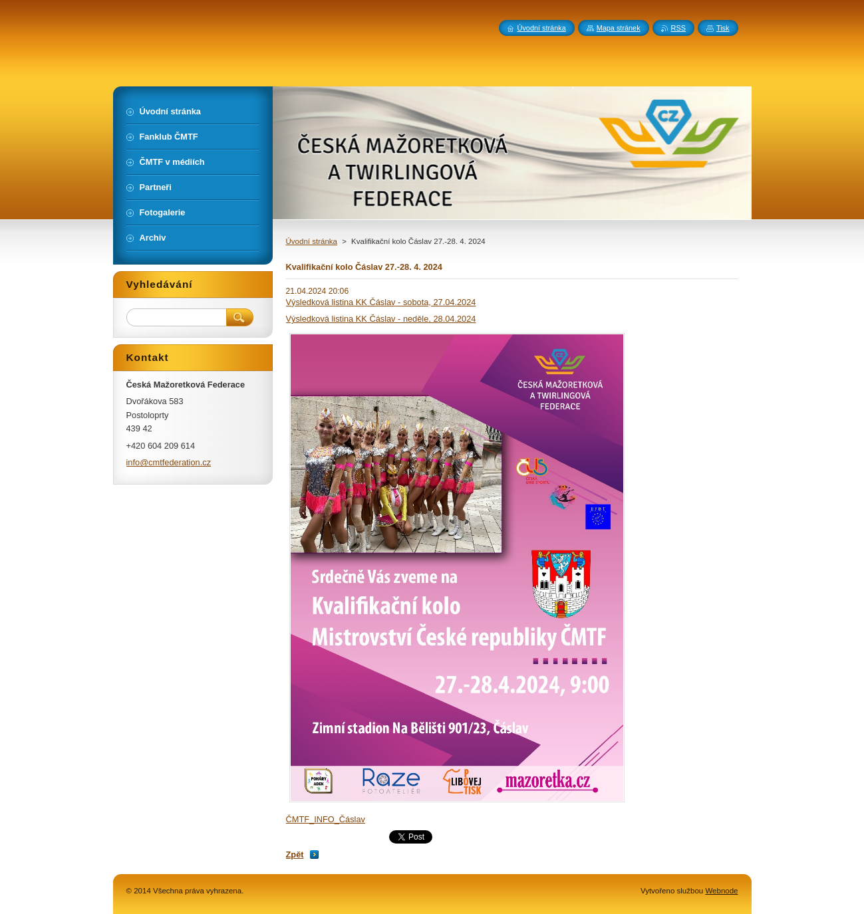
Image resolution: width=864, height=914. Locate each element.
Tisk (723, 28)
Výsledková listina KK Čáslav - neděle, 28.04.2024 (381, 319)
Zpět (295, 854)
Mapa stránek (619, 28)
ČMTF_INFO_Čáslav (325, 819)
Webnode (721, 891)
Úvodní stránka (311, 241)
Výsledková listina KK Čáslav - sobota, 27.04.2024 (381, 302)
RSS (678, 28)
